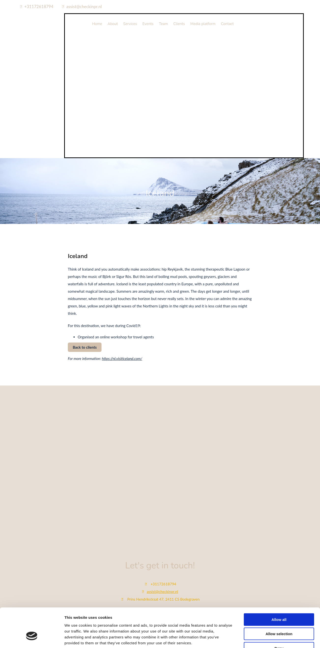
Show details (258, 547)
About (113, 23)
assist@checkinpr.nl (84, 6)
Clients (179, 23)
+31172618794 (38, 6)
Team (163, 23)
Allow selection (278, 511)
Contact (227, 23)
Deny (279, 525)
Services (130, 23)
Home (97, 23)
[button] (85, 347)
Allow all (279, 497)
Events (148, 23)
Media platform (203, 23)
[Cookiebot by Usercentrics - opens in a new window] (31, 547)
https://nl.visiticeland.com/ (122, 358)
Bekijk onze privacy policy (160, 628)
